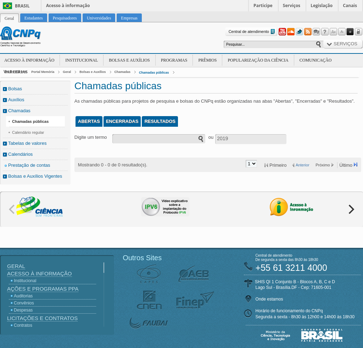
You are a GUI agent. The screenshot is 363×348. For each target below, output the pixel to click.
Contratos (23, 325)
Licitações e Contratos (42, 318)
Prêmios (207, 60)
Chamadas (123, 72)
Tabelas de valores (27, 143)
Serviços (291, 5)
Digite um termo (90, 137)
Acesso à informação (68, 5)
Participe (263, 5)
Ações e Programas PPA (42, 289)
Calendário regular (28, 132)
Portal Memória (42, 72)
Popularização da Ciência (258, 60)
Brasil (22, 6)
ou (210, 137)
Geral (67, 72)
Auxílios (16, 99)
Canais (350, 5)
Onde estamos (269, 299)
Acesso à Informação (29, 60)
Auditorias (23, 295)
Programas (174, 60)
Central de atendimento (253, 31)
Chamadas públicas (154, 72)
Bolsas (15, 88)
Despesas (23, 310)
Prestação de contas (29, 165)
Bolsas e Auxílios (129, 60)
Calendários (20, 154)
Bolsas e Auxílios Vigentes (35, 176)
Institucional (81, 60)
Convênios (24, 303)
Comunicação (316, 60)
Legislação (322, 5)
